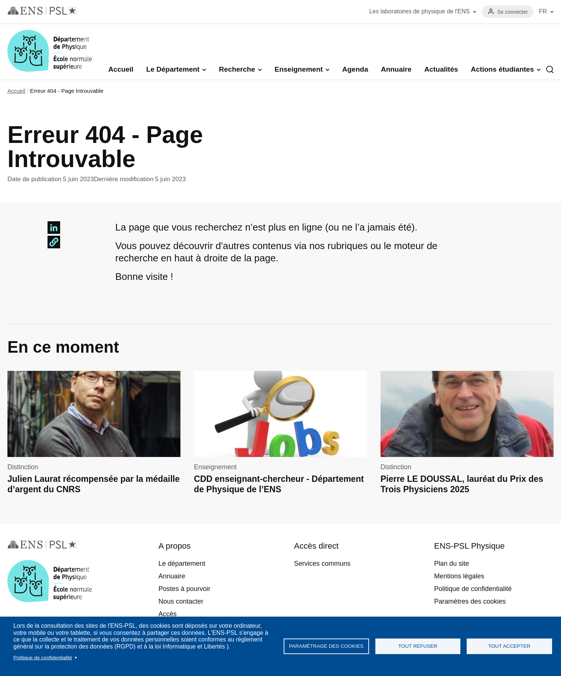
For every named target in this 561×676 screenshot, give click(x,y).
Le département (182, 563)
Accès (168, 614)
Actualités (441, 69)
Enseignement (298, 69)
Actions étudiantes (502, 69)
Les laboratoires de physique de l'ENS (419, 11)
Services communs (322, 563)
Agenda (355, 69)
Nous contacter (181, 601)
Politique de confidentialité (42, 657)
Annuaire (396, 69)
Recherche (237, 69)
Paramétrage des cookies (326, 646)
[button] (54, 242)
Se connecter (512, 12)
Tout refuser (417, 646)
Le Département (173, 69)
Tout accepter (509, 646)
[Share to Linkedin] (54, 227)
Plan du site (451, 563)
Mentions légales (459, 576)
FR (543, 11)
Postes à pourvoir (185, 588)
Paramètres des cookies (470, 601)
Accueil (121, 69)
